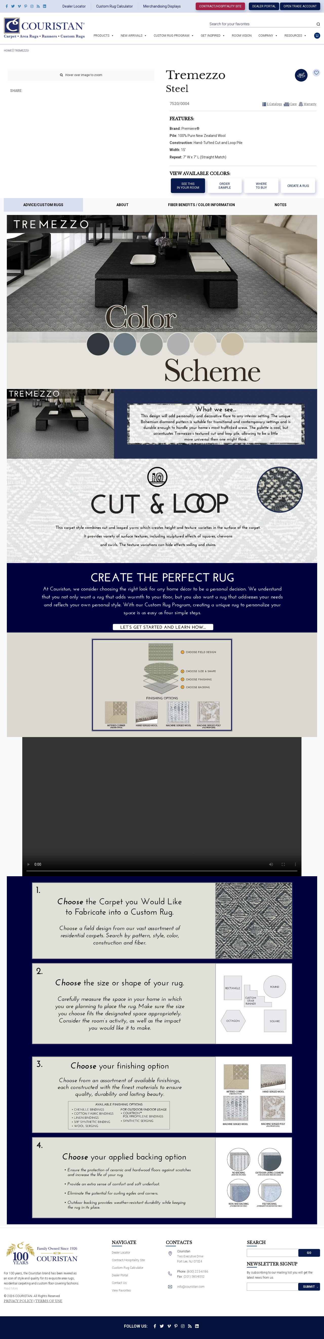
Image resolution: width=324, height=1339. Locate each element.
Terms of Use (48, 1301)
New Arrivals (131, 35)
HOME (8, 50)
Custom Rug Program (171, 35)
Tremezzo (21, 50)
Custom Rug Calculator (114, 6)
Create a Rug (298, 186)
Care (293, 104)
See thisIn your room (188, 186)
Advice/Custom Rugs (43, 205)
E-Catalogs (274, 104)
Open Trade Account (300, 6)
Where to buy (261, 186)
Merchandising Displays (162, 6)
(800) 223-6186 (197, 1271)
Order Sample (224, 186)
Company (265, 35)
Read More (11, 1288)
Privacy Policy (18, 1301)
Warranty (310, 104)
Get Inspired (210, 35)
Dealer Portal (264, 6)
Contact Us (119, 1283)
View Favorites (121, 1290)
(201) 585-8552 (194, 1276)
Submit (309, 1286)
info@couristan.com (191, 1286)
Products (101, 35)
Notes (281, 205)
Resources (293, 35)
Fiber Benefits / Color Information (201, 205)
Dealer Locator (74, 6)
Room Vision (242, 35)
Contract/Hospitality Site (220, 6)
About (122, 205)
